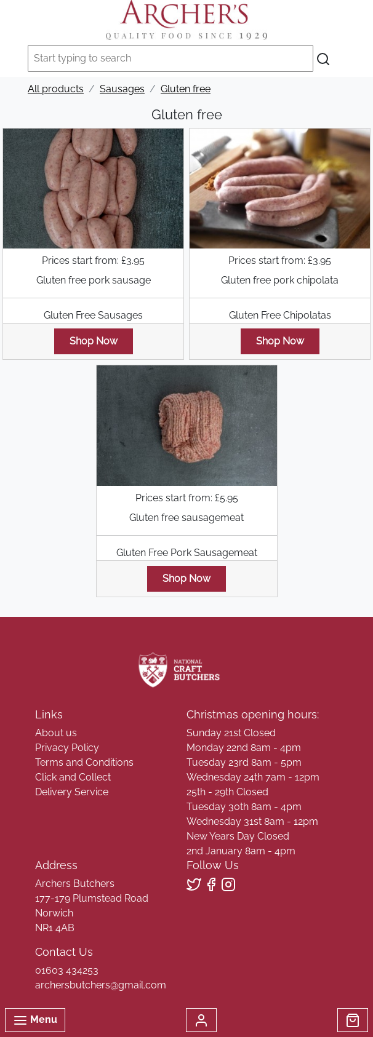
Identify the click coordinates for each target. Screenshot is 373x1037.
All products (56, 89)
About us (56, 733)
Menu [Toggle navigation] (35, 1020)
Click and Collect (73, 777)
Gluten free (186, 89)
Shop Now (94, 341)
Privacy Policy (67, 747)
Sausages (122, 89)
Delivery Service (71, 792)
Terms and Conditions (84, 762)
